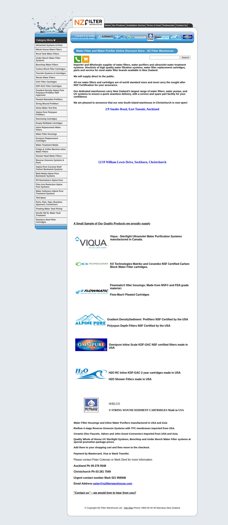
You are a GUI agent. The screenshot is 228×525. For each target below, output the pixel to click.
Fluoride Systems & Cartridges (51, 73)
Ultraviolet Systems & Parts (49, 45)
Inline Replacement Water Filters (48, 128)
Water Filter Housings (46, 134)
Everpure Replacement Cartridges (47, 139)
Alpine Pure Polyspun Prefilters (46, 113)
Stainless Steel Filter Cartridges (46, 221)
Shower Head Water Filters (49, 156)
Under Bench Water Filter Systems (48, 59)
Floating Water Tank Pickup (49, 209)
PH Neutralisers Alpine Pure (49, 180)
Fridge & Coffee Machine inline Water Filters (51, 150)
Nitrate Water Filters (45, 77)
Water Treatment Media (47, 145)
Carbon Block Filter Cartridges (51, 69)
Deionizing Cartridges (46, 119)
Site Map (128, 508)
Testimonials (168, 25)
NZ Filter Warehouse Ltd (109, 508)
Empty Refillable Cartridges (49, 123)
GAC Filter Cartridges (46, 82)
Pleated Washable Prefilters (49, 99)
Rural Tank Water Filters (47, 54)
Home (107, 25)
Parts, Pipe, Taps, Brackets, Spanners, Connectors (49, 203)
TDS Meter (41, 198)
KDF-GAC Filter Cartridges (49, 86)
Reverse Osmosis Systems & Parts (50, 161)
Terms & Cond (154, 25)
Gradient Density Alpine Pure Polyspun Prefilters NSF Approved (50, 92)
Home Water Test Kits (46, 108)
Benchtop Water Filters (47, 65)
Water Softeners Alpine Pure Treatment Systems (49, 192)
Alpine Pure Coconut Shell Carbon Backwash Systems (49, 168)
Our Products (118, 25)
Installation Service (136, 25)
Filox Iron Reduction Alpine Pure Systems (49, 185)
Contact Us (181, 25)
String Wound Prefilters (47, 104)
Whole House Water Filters (49, 49)
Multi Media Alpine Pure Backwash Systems (47, 174)
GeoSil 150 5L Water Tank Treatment (48, 214)
